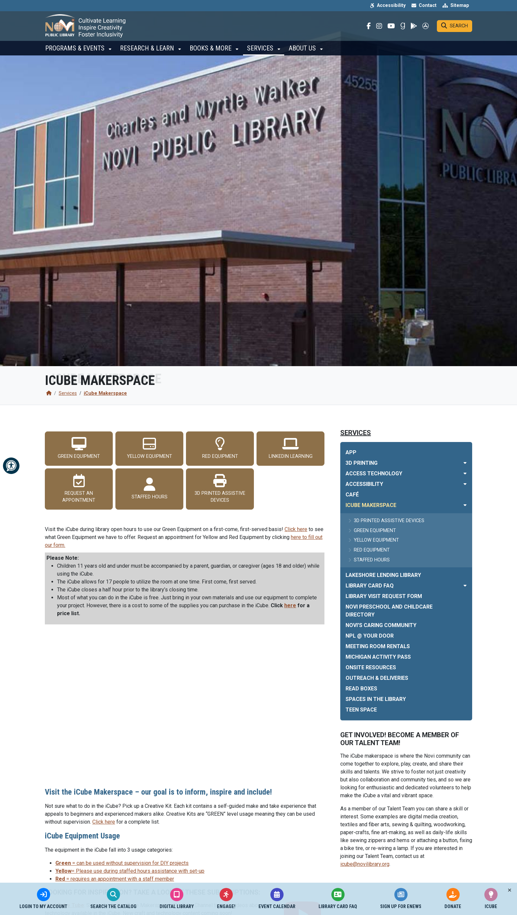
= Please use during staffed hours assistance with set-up (129, 871)
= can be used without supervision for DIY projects (122, 863)
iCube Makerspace (105, 393)
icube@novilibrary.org (364, 864)
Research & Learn (148, 53)
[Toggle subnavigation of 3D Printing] (465, 463)
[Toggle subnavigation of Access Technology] (465, 473)
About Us (303, 53)
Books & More (211, 53)
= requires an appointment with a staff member (114, 879)
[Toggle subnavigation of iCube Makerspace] (465, 505)
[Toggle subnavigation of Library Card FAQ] (465, 586)
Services (261, 53)
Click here (296, 529)
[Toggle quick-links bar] (509, 890)
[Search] (454, 28)
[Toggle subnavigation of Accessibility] (465, 484)
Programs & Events (75, 53)
